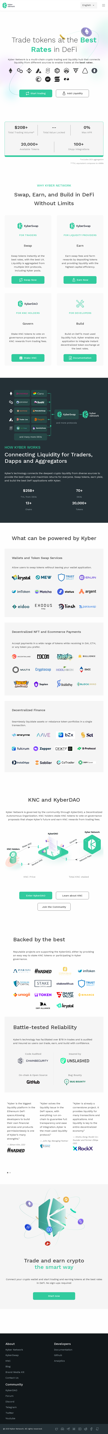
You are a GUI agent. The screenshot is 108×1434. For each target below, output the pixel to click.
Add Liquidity (72, 93)
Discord (9, 1401)
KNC (8, 1360)
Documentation (80, 358)
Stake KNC (28, 358)
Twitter (9, 1412)
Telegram (11, 1407)
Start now (54, 1295)
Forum (9, 1395)
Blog (8, 1366)
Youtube (10, 1418)
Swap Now (28, 280)
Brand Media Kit (14, 1372)
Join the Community (54, 906)
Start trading (36, 93)
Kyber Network (14, 1349)
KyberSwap (12, 1355)
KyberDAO (11, 1390)
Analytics (59, 1360)
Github (58, 1355)
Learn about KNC (72, 895)
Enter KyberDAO (35, 895)
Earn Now (80, 280)
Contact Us (11, 1377)
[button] (7, 1172)
